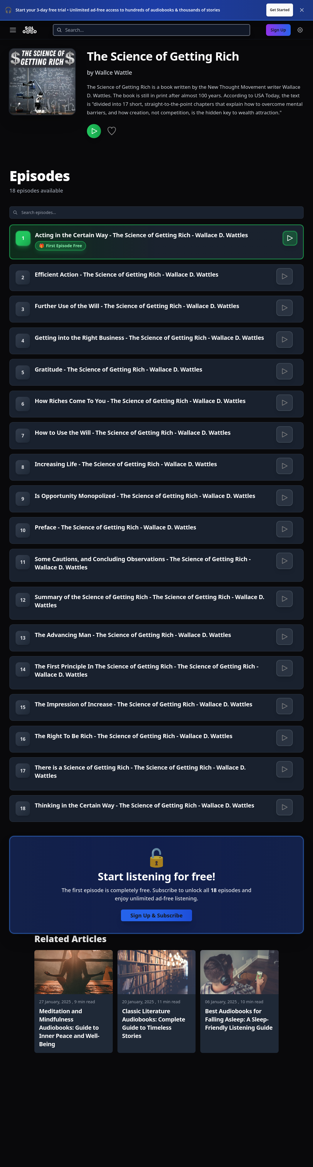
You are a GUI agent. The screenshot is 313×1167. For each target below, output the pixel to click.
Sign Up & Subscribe (156, 987)
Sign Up (278, 9)
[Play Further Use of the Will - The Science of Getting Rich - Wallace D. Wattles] (283, 299)
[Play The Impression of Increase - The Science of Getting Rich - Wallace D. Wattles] (283, 760)
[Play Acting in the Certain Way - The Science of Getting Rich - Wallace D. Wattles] (288, 222)
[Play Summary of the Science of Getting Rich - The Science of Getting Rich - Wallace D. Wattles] (283, 641)
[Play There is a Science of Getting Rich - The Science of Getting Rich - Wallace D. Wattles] (283, 834)
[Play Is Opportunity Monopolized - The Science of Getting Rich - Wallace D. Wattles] (283, 526)
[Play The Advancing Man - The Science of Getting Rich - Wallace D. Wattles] (283, 682)
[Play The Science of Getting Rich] (95, 111)
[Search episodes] (56, 194)
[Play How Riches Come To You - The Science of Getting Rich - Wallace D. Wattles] (283, 415)
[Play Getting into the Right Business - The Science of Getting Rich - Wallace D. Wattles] (283, 336)
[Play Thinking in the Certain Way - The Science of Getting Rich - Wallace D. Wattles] (283, 875)
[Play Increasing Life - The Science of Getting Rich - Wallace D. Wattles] (283, 489)
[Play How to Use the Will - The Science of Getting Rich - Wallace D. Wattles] (283, 452)
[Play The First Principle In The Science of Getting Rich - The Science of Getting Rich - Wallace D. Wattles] (283, 719)
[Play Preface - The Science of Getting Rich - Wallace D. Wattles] (283, 563)
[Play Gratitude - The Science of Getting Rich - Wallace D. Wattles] (283, 378)
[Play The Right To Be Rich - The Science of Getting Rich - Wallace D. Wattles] (283, 797)
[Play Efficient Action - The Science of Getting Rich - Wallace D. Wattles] (283, 262)
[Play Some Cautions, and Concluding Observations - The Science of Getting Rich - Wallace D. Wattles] (283, 600)
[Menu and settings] (300, 9)
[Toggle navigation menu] (13, 9)
